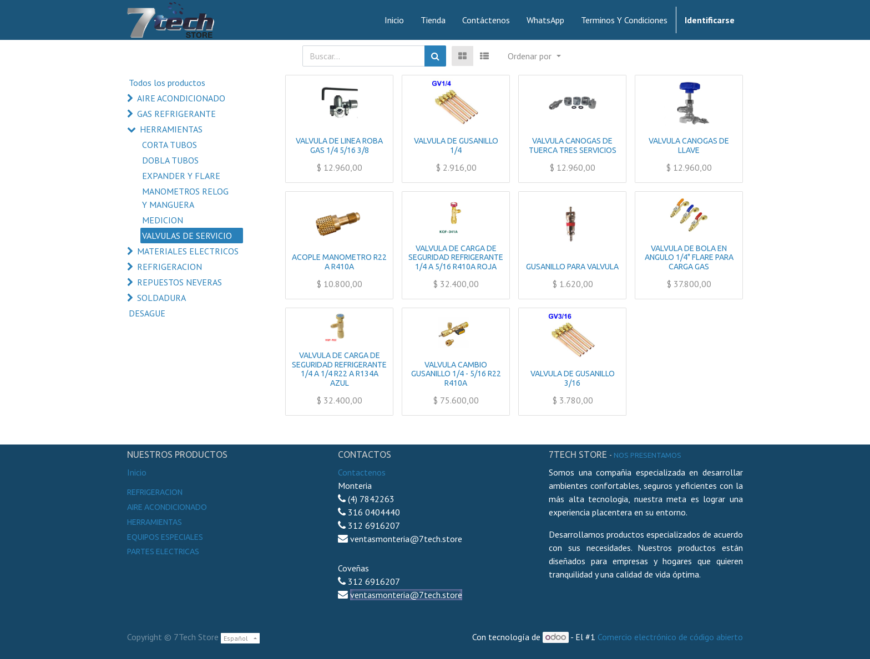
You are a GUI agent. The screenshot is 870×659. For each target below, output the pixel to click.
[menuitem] (394, 20)
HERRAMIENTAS (171, 129)
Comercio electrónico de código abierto (670, 636)
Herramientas (154, 522)
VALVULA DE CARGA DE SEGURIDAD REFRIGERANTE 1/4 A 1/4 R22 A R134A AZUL (339, 369)
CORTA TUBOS (169, 144)
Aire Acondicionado (167, 507)
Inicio (136, 472)
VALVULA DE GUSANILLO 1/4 (456, 145)
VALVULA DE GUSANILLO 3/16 (572, 378)
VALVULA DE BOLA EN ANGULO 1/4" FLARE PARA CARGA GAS (689, 258)
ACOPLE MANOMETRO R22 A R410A (339, 262)
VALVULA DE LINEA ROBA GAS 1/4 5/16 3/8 (339, 145)
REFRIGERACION (169, 266)
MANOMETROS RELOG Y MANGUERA (185, 198)
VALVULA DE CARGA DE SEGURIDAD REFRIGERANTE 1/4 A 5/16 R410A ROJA (455, 258)
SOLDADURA (161, 297)
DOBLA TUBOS (170, 160)
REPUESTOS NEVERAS (179, 282)
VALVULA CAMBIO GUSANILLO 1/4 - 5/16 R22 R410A (456, 374)
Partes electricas (163, 551)
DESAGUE (147, 313)
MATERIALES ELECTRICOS (188, 251)
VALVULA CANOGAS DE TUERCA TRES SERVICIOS (572, 145)
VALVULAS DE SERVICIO (187, 235)
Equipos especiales (165, 537)
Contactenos (362, 472)
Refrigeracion (155, 492)
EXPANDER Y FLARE (181, 175)
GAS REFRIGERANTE (176, 113)
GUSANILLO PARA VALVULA (572, 266)
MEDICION (162, 220)
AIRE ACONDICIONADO (181, 98)
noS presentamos (647, 455)
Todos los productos (167, 82)
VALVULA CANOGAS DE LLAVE (689, 145)
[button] (534, 56)
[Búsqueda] (435, 56)
